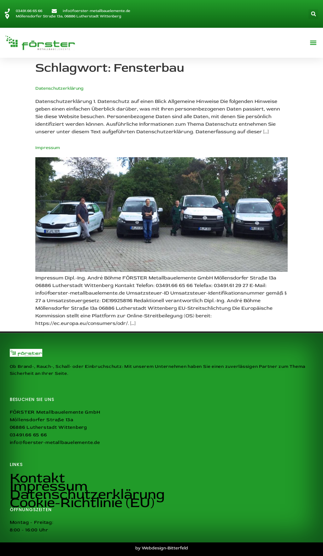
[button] (313, 14)
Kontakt (37, 478)
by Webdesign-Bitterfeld (161, 548)
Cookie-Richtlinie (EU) (82, 503)
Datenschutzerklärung (59, 88)
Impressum (47, 147)
